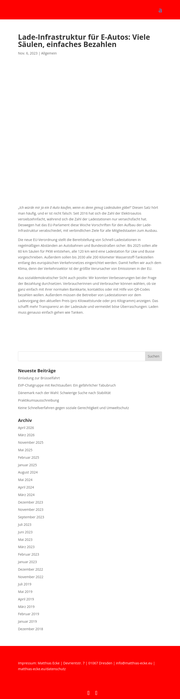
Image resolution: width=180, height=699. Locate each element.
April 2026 (26, 427)
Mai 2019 (25, 591)
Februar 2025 (28, 457)
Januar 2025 (27, 465)
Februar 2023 (28, 554)
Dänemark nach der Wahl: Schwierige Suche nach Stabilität (64, 392)
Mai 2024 (25, 479)
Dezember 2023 (30, 502)
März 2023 (26, 546)
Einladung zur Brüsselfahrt (39, 378)
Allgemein (49, 53)
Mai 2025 (25, 450)
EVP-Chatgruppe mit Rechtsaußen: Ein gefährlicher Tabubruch (67, 385)
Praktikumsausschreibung (38, 400)
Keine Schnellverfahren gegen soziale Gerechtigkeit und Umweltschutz (73, 407)
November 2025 (30, 442)
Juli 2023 (24, 524)
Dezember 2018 (30, 629)
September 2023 (31, 517)
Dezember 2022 (30, 569)
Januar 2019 (27, 621)
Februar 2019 (28, 614)
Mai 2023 (25, 539)
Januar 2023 (27, 561)
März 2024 (26, 494)
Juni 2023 (25, 532)
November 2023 (30, 509)
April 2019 (26, 599)
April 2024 (26, 487)
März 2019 (26, 606)
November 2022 (30, 577)
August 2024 (28, 472)
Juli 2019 (24, 584)
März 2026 (26, 435)
